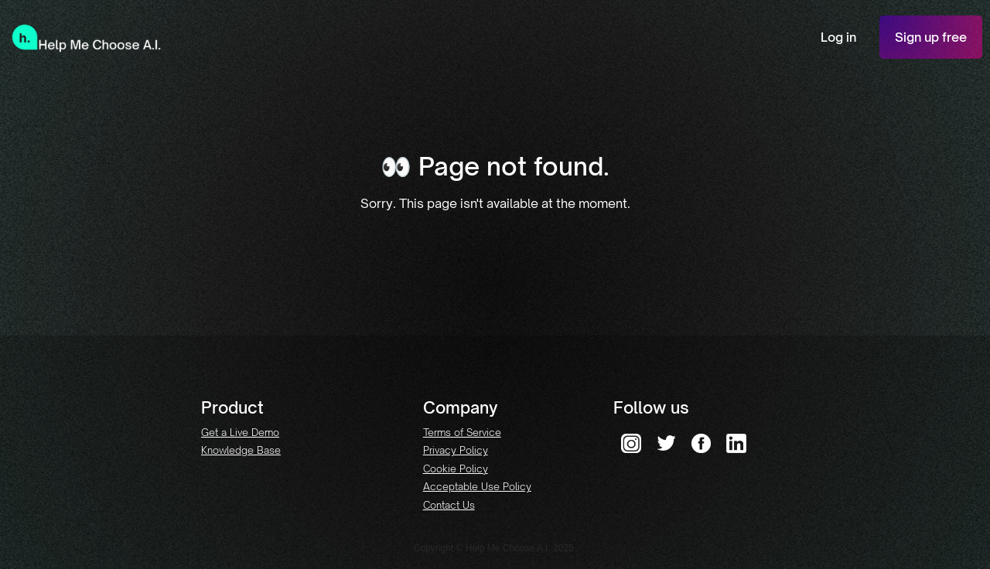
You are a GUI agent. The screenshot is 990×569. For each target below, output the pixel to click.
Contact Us (449, 505)
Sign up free (931, 37)
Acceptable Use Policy (477, 486)
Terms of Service (462, 432)
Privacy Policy (455, 450)
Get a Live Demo (240, 432)
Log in (838, 37)
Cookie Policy (455, 468)
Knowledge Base (241, 450)
